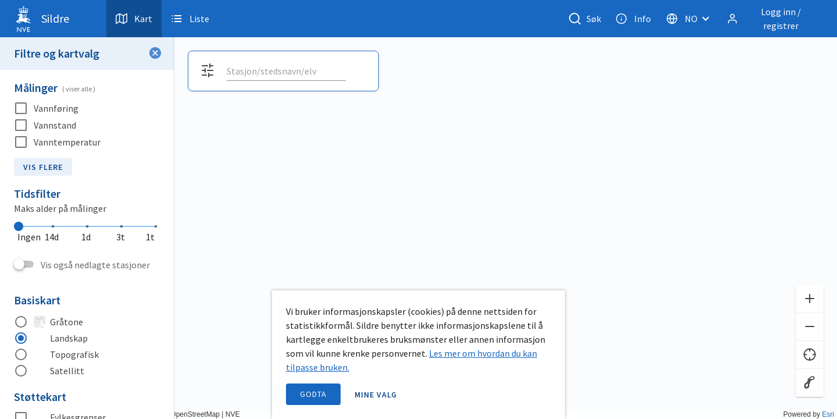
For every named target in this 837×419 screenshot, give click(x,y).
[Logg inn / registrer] (772, 18)
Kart (134, 18)
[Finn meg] (810, 355)
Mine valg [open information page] (376, 394)
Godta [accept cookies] (313, 394)
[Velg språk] (691, 18)
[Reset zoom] (810, 383)
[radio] (87, 322)
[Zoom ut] (810, 327)
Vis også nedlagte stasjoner (95, 265)
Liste (190, 18)
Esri (828, 414)
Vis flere (43, 167)
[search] (285, 71)
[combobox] (286, 71)
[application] (418, 209)
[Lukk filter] (155, 53)
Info (633, 18)
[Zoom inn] (810, 299)
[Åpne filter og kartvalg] (207, 71)
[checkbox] (87, 108)
